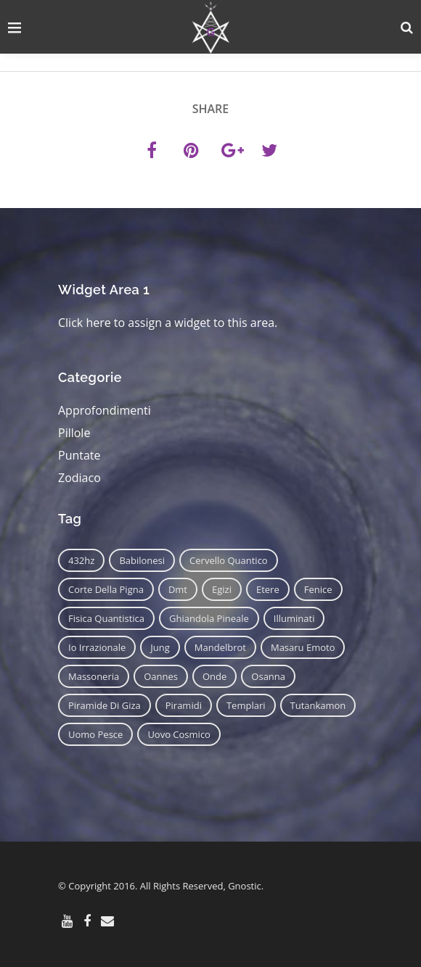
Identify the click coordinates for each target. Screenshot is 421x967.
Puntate (79, 455)
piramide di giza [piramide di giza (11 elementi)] (104, 705)
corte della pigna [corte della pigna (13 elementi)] (106, 589)
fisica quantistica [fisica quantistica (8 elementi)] (106, 618)
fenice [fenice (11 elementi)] (318, 589)
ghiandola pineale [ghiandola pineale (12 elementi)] (209, 618)
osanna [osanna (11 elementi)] (268, 676)
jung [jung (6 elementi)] (160, 647)
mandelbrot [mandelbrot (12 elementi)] (220, 647)
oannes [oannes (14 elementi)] (161, 676)
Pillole (74, 433)
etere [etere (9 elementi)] (267, 589)
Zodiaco (79, 478)
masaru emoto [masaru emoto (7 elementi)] (303, 647)
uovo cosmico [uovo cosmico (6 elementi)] (178, 734)
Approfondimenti (104, 410)
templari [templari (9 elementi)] (246, 705)
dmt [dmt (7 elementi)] (177, 589)
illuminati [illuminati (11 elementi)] (294, 618)
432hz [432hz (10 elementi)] (81, 560)
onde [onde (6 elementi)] (214, 676)
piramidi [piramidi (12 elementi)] (183, 705)
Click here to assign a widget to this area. (167, 323)
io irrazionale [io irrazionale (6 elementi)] (97, 647)
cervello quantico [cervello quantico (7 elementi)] (228, 560)
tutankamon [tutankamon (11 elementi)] (318, 705)
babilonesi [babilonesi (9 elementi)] (142, 560)
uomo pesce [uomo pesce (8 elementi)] (95, 734)
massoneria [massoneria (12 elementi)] (93, 676)
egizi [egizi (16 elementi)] (222, 589)
